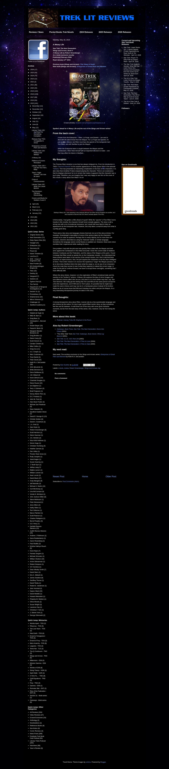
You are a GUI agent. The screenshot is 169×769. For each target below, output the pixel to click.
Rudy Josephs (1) (36, 457)
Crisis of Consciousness (38, 180)
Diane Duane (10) (36, 383)
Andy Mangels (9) (36, 481)
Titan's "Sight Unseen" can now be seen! (39, 174)
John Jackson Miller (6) (38, 497)
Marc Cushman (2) (36, 354)
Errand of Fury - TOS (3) (38, 641)
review (66, 368)
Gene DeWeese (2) (37, 372)
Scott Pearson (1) (36, 516)
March (34, 207)
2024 (32, 75)
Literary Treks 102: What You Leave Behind (38, 186)
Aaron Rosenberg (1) (37, 541)
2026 (32, 69)
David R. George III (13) (38, 416)
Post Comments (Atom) (71, 481)
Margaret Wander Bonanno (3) (36, 332)
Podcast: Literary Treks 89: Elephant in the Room (74, 320)
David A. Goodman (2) (38, 422)
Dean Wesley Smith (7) (38, 569)
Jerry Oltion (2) (35, 505)
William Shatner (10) (37, 559)
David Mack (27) (35, 478)
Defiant (55, 169)
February (35, 210)
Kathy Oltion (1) (35, 508)
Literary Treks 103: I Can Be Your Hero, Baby (39, 167)
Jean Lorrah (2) (35, 475)
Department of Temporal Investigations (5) (38, 288)
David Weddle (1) (36, 594)
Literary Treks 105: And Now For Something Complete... (38, 133)
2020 (32, 88)
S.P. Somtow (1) (35, 567)
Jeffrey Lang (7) (35, 467)
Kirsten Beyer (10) (36, 326)
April (34, 204)
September (36, 115)
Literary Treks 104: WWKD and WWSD (38, 152)
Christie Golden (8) (36, 419)
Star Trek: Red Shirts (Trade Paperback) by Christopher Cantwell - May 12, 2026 (131, 87)
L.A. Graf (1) (34, 424)
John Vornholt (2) (36, 588)
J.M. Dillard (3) (35, 375)
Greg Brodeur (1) (36, 335)
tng (99, 368)
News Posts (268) (36, 734)
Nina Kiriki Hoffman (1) (38, 440)
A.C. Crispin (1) (35, 352)
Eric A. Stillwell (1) (36, 575)
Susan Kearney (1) (36, 462)
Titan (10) (33, 271)
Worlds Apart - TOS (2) (38, 623)
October (35, 112)
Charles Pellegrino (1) (37, 518)
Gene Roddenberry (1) (38, 538)
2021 (32, 85)
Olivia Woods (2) (36, 602)
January (35, 213)
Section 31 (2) (35, 291)
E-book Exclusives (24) (38, 717)
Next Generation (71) (37, 237)
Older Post (111, 476)
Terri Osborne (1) (36, 510)
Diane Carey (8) (35, 338)
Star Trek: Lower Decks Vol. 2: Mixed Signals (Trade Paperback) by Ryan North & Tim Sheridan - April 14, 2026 (132, 51)
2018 (32, 94)
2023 (32, 79)
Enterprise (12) (35, 245)
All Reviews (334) (36, 712)
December (36, 106)
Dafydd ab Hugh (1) (37, 313)
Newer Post (58, 476)
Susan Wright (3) (36, 604)
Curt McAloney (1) (36, 489)
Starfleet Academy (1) (37, 305)
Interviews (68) (35, 745)
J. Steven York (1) (36, 612)
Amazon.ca (90, 123)
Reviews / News (36, 32)
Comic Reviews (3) (36, 731)
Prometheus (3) (35, 294)
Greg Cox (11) (35, 349)
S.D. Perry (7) (35, 524)
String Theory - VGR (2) (38, 670)
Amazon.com (80, 123)
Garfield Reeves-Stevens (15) (36, 527)
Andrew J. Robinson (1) (38, 535)
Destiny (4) (34, 273)
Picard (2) (33, 251)
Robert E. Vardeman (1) (38, 586)
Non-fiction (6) (35, 728)
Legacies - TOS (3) (36, 646)
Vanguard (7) (34, 276)
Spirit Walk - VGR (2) (37, 673)
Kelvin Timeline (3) (36, 254)
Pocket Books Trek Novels (61, 32)
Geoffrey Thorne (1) (37, 580)
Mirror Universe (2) (36, 299)
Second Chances (64, 166)
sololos (88, 762)
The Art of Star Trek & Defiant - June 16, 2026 (132, 102)
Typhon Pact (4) (35, 281)
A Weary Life (36, 158)
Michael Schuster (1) (37, 556)
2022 (32, 82)
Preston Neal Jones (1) (38, 454)
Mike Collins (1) (35, 346)
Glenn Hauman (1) (36, 435)
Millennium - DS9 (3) (37, 660)
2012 (32, 223)
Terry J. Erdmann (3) (37, 388)
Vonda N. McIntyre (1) (37, 494)
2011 (32, 226)
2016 (32, 100)
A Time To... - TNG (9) (37, 676)
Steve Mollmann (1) (37, 499)
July (34, 121)
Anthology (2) (34, 720)
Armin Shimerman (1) (37, 561)
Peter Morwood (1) (36, 502)
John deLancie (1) (36, 367)
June (34, 124)
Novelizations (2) (36, 723)
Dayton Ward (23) (36, 591)
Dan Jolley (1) (35, 451)
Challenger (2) (35, 302)
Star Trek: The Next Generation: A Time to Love (73, 341)
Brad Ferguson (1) (36, 391)
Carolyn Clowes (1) (36, 343)
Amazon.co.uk (100, 123)
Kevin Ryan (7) (35, 551)
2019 (32, 91)
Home (85, 476)
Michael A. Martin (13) (37, 486)
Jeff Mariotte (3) (35, 483)
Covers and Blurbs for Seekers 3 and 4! (39, 199)
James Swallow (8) (36, 578)
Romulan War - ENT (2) (38, 688)
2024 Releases (86, 32)
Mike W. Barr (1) (35, 316)
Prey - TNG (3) (35, 683)
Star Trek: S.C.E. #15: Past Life (68, 339)
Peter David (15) (35, 360)
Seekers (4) (34, 279)
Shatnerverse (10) (36, 297)
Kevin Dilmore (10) (36, 378)
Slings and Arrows (90, 368)
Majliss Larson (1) (36, 470)
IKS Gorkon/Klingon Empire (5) (37, 267)
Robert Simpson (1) (37, 564)
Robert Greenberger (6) (38, 430)
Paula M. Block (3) (36, 328)
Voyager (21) (34, 243)
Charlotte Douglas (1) (37, 380)
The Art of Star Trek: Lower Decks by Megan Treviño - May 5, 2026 (132, 80)
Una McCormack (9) (37, 491)
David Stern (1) (35, 572)
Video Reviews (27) (37, 715)
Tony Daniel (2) (35, 357)
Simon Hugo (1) (35, 443)
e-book (60, 368)
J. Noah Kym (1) (35, 465)
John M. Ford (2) (36, 399)
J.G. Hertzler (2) (35, 438)
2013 (32, 220)
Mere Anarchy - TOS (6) (38, 643)
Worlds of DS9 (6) (36, 668)
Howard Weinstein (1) (37, 596)
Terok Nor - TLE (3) (36, 649)
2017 (32, 97)
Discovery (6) (34, 248)
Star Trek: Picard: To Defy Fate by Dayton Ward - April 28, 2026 (131, 59)
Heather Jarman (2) (37, 449)
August (35, 118)
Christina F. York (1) (37, 610)
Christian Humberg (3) (38, 446)
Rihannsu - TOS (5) (37, 626)
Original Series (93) (37, 235)
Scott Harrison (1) (36, 432)
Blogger (103, 762)
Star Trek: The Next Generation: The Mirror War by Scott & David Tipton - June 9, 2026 (132, 96)
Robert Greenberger (76, 368)
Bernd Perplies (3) (36, 521)
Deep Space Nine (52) (38, 240)
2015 (32, 103)
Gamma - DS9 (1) (36, 686)
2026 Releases (124, 32)
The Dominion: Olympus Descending (37, 193)
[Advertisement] (84, 455)
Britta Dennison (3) (36, 370)
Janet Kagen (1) (35, 459)
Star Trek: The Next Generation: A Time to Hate (73, 344)
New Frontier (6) (35, 263)
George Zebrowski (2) (37, 615)
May (34, 127)
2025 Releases (105, 32)
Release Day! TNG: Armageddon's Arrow (39, 141)
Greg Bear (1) (35, 318)
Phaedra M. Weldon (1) (38, 599)
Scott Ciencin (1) (36, 341)
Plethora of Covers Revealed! (38, 162)
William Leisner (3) (36, 473)
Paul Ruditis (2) (35, 543)
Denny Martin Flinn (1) (38, 394)
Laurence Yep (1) (36, 607)
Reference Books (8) (37, 726)
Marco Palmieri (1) (36, 513)
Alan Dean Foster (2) (37, 402)
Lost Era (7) (34, 256)
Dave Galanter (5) (36, 409)
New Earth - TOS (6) (37, 633)
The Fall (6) (34, 284)
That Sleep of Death (87, 64)
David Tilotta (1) (35, 583)
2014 (32, 217)
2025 (32, 72)
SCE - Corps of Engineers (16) (35, 260)
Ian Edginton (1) (35, 386)
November (36, 109)
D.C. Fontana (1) (36, 396)
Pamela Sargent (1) (37, 553)
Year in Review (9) (36, 748)
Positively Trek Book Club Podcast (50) (37, 737)
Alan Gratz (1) (35, 427)
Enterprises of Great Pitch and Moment (91, 66)
